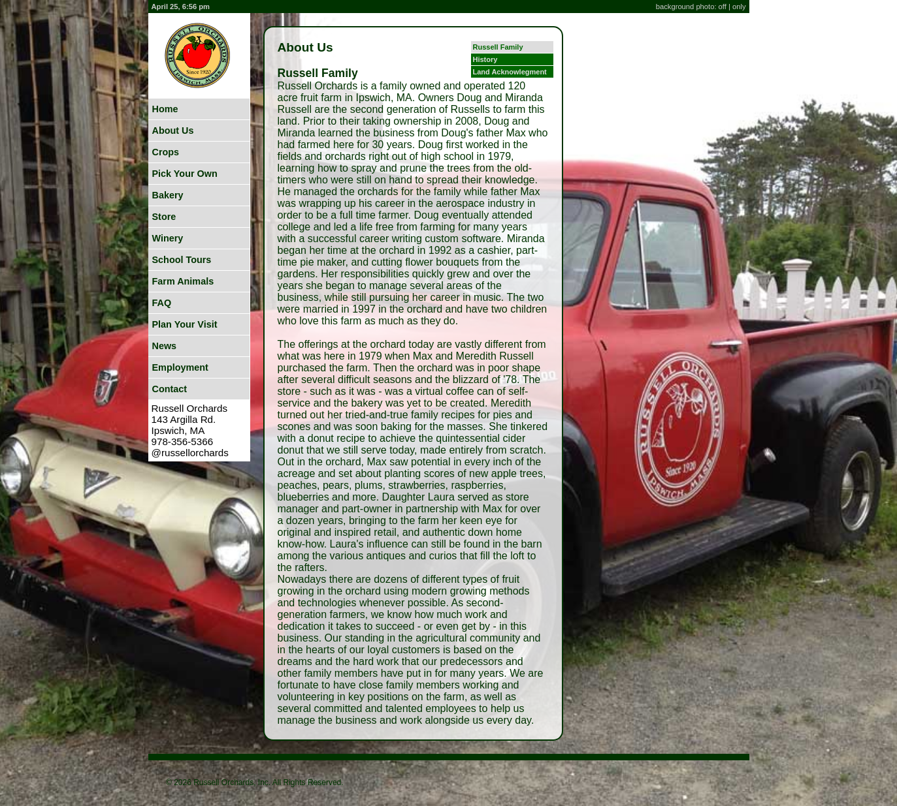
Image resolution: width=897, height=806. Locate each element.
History (485, 59)
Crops (166, 152)
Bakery (168, 195)
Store (164, 216)
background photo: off (692, 6)
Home (165, 109)
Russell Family (498, 47)
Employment (180, 367)
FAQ (162, 303)
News (164, 346)
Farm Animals (183, 281)
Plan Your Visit (185, 324)
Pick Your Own (185, 173)
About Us (173, 130)
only (739, 6)
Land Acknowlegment (510, 72)
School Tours (182, 260)
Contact (170, 389)
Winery (168, 238)
